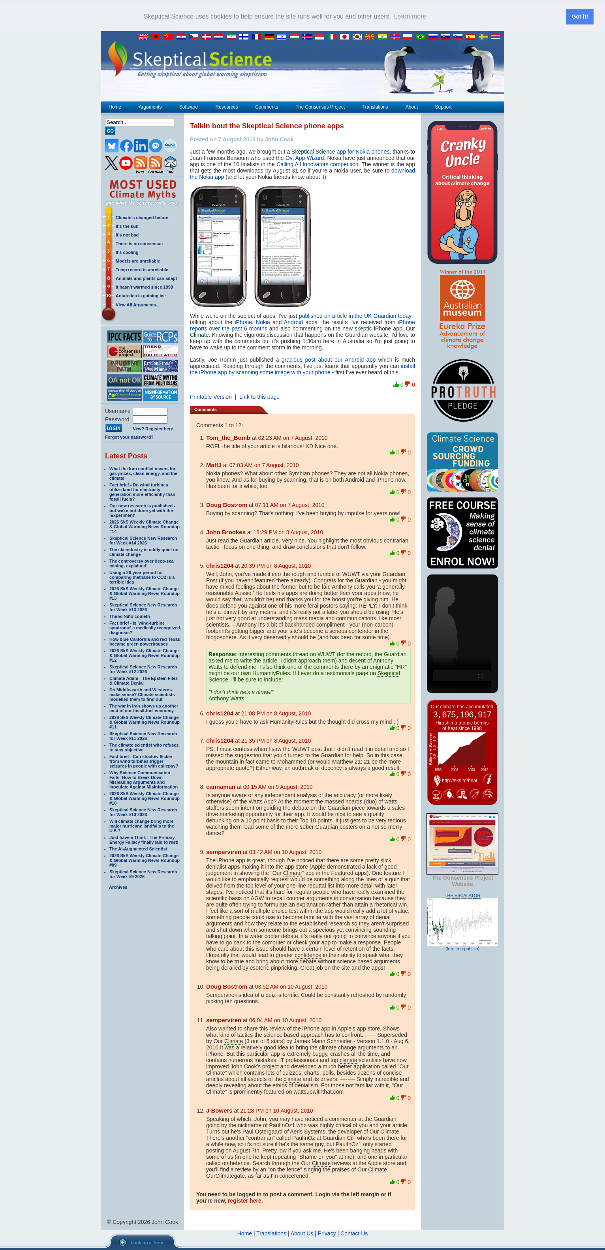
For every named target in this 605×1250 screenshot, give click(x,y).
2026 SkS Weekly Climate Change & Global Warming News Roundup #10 (144, 798)
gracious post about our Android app (329, 359)
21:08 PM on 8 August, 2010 (276, 713)
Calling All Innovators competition (317, 164)
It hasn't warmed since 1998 (144, 286)
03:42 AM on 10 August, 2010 (285, 851)
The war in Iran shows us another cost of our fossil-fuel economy (143, 708)
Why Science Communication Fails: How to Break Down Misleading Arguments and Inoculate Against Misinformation (143, 779)
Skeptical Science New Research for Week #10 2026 (143, 811)
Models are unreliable (138, 260)
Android (293, 322)
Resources (226, 106)
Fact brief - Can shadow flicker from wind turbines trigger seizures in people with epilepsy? (143, 761)
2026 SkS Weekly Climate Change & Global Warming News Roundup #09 (144, 860)
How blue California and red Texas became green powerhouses (144, 641)
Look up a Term (147, 1242)
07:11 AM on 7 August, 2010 (290, 504)
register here (244, 1200)
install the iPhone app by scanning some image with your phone (302, 368)
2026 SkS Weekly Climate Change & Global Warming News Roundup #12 (144, 655)
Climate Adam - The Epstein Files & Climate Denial (143, 680)
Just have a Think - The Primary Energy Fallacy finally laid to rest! (143, 839)
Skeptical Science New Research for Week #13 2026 (143, 607)
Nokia (263, 322)
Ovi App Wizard (305, 157)
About (411, 106)
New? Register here (153, 428)
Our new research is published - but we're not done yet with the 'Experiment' (142, 510)
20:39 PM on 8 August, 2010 (276, 565)
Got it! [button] (579, 16)
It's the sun (127, 225)
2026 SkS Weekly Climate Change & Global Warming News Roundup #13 (144, 593)
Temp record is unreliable (142, 269)
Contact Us (354, 1233)
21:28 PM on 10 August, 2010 (276, 1110)
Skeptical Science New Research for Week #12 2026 (143, 669)
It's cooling (127, 252)
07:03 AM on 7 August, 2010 (264, 465)
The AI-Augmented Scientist (138, 848)
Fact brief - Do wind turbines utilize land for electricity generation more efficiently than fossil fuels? (142, 491)
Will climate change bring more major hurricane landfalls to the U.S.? (141, 825)
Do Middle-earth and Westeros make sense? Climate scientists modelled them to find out (142, 694)
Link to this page (259, 396)
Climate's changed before (142, 217)
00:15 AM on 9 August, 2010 (278, 786)
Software (188, 106)
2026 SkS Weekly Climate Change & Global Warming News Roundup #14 (144, 526)
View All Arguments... (138, 304)
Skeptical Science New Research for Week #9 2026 (143, 873)
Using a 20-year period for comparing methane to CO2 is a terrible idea (142, 577)
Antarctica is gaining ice (141, 295)
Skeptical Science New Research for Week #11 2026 (143, 735)
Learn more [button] (410, 16)
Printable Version (211, 396)
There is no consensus (139, 243)
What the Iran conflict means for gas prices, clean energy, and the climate (143, 473)
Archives (118, 886)
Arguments (150, 106)
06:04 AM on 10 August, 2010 (285, 1020)
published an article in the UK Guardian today (355, 315)
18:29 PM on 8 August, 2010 (288, 532)
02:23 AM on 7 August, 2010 (293, 437)
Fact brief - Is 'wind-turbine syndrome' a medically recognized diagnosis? (144, 627)
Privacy (327, 1233)
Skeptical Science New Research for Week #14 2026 (143, 540)
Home (115, 106)
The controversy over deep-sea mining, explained (141, 563)
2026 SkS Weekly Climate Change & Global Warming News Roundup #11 (144, 722)
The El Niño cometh (129, 616)
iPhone (243, 322)
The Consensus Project (320, 106)
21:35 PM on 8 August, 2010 (276, 740)
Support (443, 106)
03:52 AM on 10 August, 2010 (291, 986)
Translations (375, 106)
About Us (302, 1233)
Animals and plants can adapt (146, 278)
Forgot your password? (129, 436)
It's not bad (127, 234)
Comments (266, 106)
